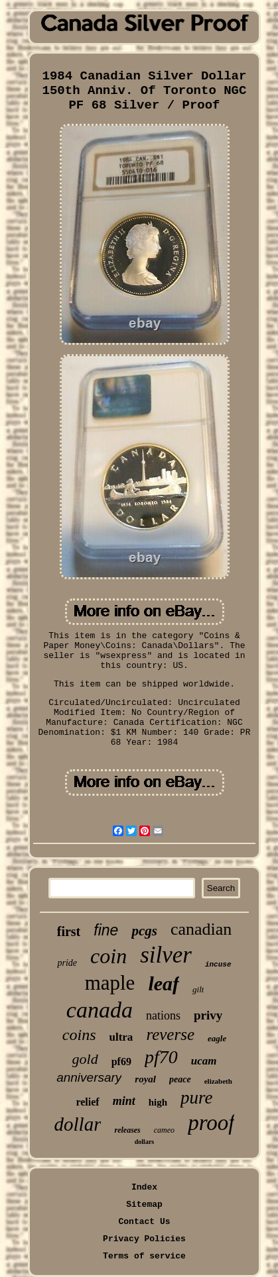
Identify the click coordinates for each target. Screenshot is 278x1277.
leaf (163, 983)
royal (145, 1079)
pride (67, 963)
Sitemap (144, 1204)
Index (144, 1187)
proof (211, 1123)
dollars (144, 1141)
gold (85, 1059)
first (69, 931)
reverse (170, 1034)
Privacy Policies (144, 1239)
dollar (78, 1124)
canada (99, 1010)
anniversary (88, 1077)
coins (79, 1034)
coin (108, 956)
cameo (164, 1130)
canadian (201, 929)
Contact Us (144, 1222)
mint (124, 1101)
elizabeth (218, 1081)
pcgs (144, 931)
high (158, 1102)
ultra (121, 1037)
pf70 (161, 1057)
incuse (218, 965)
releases (127, 1130)
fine (106, 930)
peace (180, 1079)
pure (196, 1098)
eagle (217, 1038)
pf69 (121, 1061)
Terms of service (144, 1256)
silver (166, 955)
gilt (198, 989)
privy (208, 1015)
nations (163, 1015)
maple (110, 982)
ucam (204, 1061)
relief (87, 1102)
